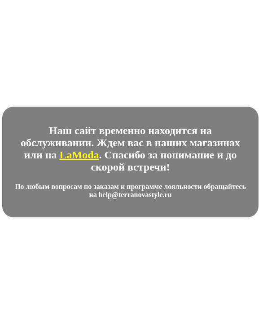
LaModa (79, 155)
